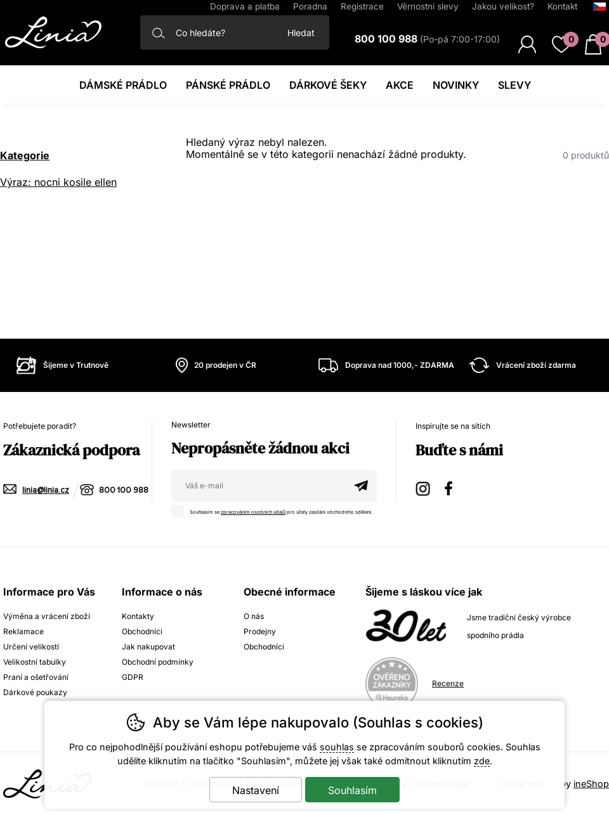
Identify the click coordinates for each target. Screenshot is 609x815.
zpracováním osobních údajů (253, 512)
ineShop (591, 783)
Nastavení (255, 790)
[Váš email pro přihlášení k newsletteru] (258, 486)
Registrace (362, 6)
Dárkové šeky (328, 85)
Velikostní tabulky (34, 662)
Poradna (310, 6)
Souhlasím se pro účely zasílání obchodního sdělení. (275, 510)
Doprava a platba (245, 6)
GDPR (132, 677)
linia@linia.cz (45, 490)
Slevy (514, 85)
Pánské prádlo (228, 85)
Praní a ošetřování (36, 677)
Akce (400, 85)
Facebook (453, 487)
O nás (254, 616)
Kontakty (138, 616)
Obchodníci (142, 631)
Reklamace (23, 631)
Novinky (456, 85)
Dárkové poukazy (35, 692)
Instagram (424, 487)
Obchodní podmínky (157, 662)
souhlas (337, 746)
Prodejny (260, 631)
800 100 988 (123, 490)
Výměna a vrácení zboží (46, 616)
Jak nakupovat (148, 646)
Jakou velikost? (503, 6)
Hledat (301, 32)
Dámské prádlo (123, 85)
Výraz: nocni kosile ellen (58, 182)
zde (482, 760)
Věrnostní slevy (428, 6)
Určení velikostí (31, 646)
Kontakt (562, 6)
